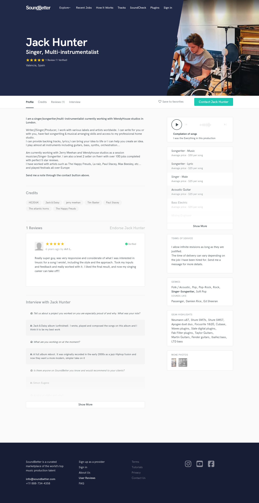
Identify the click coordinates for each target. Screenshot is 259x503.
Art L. (67, 249)
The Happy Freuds (66, 208)
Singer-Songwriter (182, 292)
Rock (216, 287)
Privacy (136, 472)
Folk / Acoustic (180, 287)
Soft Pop (201, 292)
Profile (30, 102)
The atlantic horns (39, 208)
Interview (75, 102)
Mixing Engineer (181, 216)
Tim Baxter (93, 202)
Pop (194, 287)
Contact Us (139, 478)
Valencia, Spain (35, 65)
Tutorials (137, 467)
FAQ (81, 483)
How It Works (104, 8)
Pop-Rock (205, 287)
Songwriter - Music (183, 151)
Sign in (168, 8)
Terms (135, 462)
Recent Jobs (84, 8)
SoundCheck (138, 8)
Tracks (122, 8)
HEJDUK (34, 202)
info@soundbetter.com (40, 479)
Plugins (154, 8)
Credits (42, 102)
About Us (84, 472)
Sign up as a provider (92, 462)
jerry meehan (73, 202)
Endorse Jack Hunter (127, 228)
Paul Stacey (112, 202)
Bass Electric (179, 203)
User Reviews (87, 478)
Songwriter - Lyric (182, 164)
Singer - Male (179, 177)
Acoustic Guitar (181, 190)
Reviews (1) (58, 102)
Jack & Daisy (52, 202)
